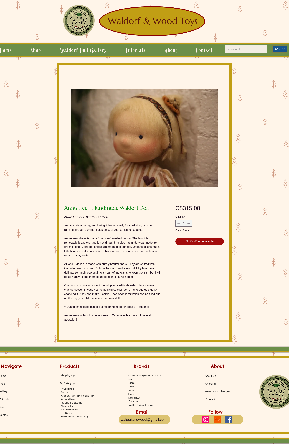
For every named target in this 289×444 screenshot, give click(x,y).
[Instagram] (205, 419)
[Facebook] (228, 419)
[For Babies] (66, 413)
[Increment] (189, 223)
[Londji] (131, 394)
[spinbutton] (183, 223)
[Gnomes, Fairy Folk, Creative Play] (77, 395)
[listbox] (279, 49)
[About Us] (210, 375)
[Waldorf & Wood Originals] (141, 405)
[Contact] (210, 399)
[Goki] (130, 379)
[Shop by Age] (68, 375)
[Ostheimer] (133, 401)
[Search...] (245, 49)
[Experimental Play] (70, 409)
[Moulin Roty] (134, 397)
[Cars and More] (68, 399)
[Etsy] (217, 419)
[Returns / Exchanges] (217, 391)
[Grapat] (131, 383)
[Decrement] (178, 223)
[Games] (64, 392)
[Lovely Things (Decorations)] (74, 416)
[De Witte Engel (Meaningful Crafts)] (145, 375)
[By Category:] (67, 383)
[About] (217, 366)
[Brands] (141, 366)
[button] (171, 50)
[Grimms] (132, 386)
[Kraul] (131, 390)
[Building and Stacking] (72, 402)
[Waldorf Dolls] (68, 389)
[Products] (70, 366)
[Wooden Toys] (68, 406)
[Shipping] (210, 383)
